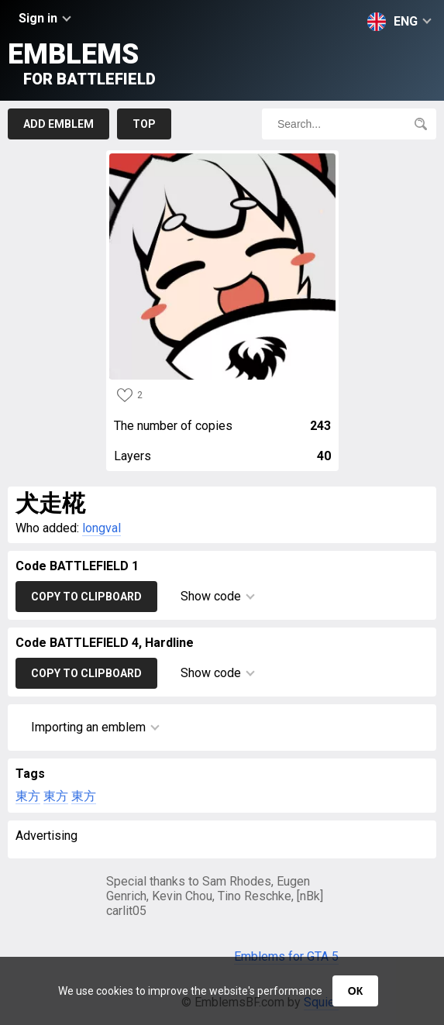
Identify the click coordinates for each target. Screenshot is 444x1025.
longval (101, 528)
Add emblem (58, 124)
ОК (355, 991)
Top (144, 124)
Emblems (82, 63)
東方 (27, 796)
